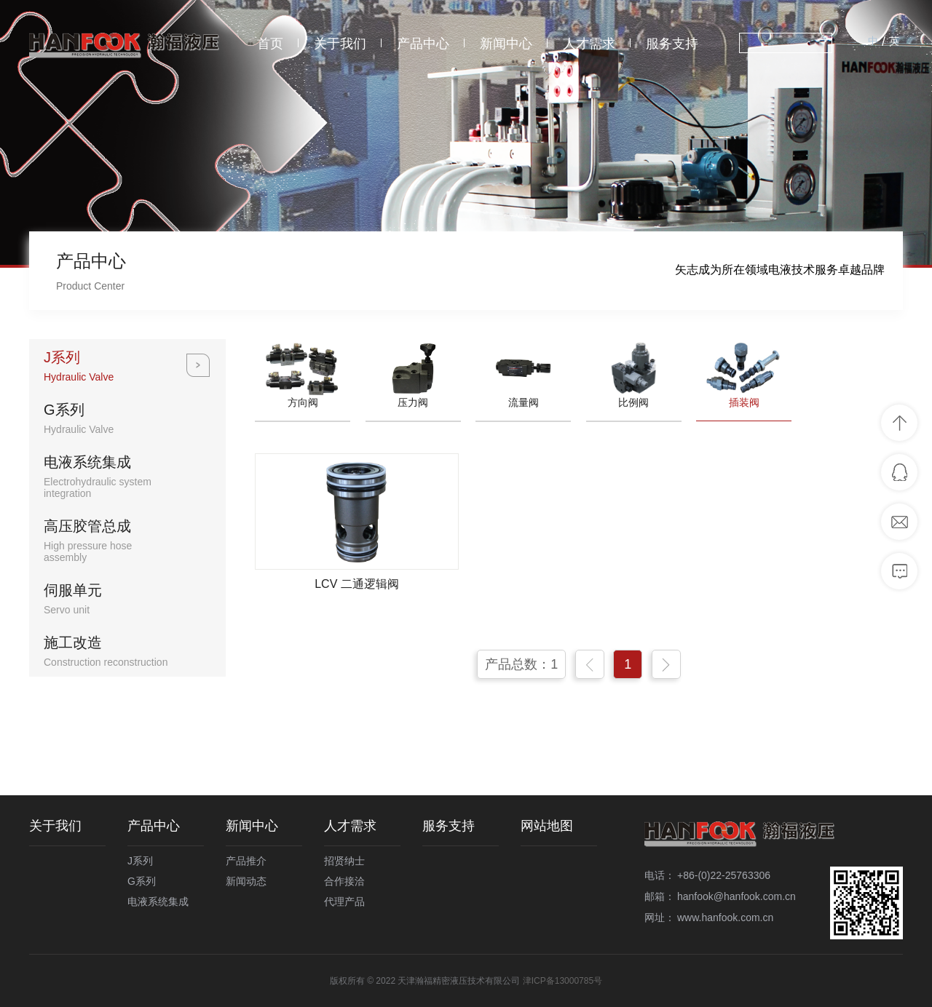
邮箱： (659, 896)
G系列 (141, 881)
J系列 (140, 861)
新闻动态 (246, 881)
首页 (270, 43)
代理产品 (344, 901)
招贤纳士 (344, 861)
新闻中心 (506, 43)
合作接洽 (344, 881)
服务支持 (672, 43)
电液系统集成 (158, 901)
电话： (659, 875)
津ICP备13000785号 (562, 981)
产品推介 (246, 861)
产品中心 (423, 43)
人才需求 (589, 43)
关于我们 (340, 43)
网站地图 (547, 826)
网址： (659, 917)
